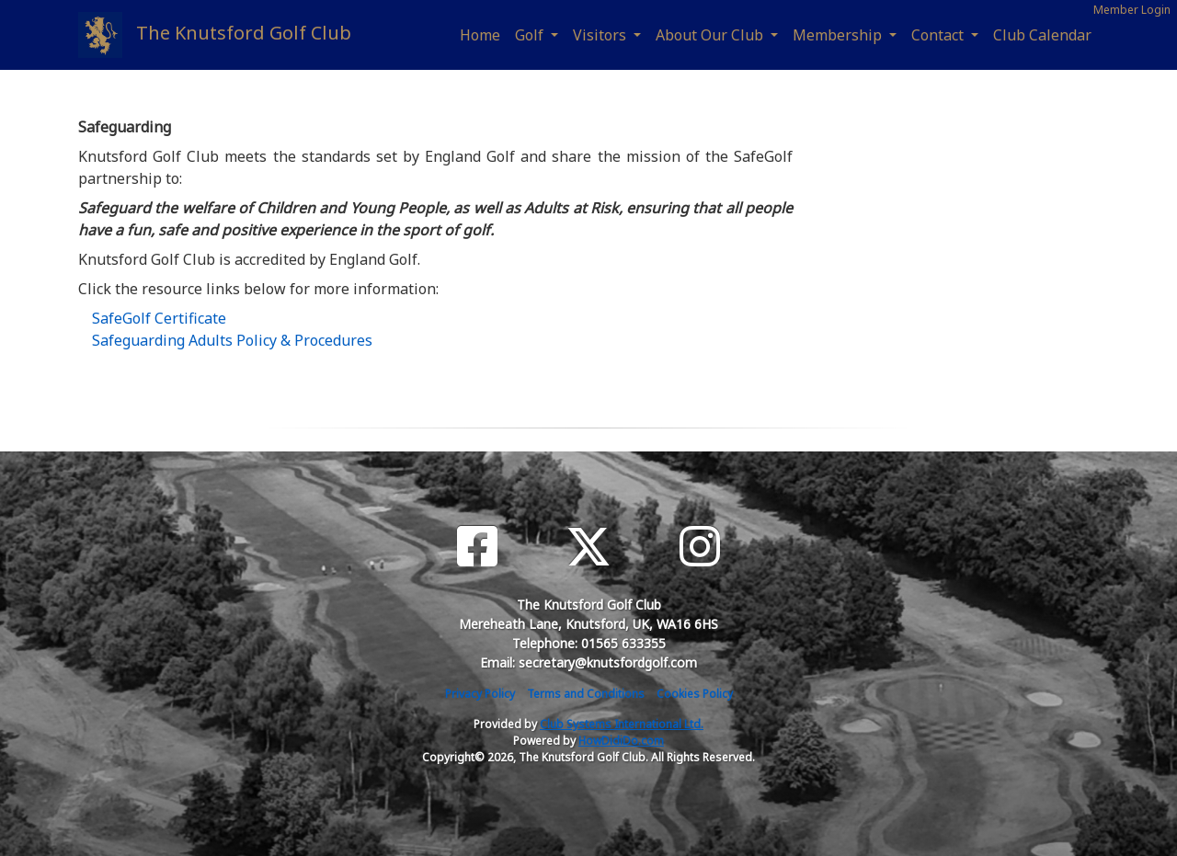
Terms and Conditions (586, 694)
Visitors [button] (601, 35)
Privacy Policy (480, 694)
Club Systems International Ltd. (621, 724)
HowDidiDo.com (621, 740)
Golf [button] (531, 35)
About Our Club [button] (711, 35)
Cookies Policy (695, 694)
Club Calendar (1042, 35)
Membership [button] (839, 35)
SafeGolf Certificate (159, 318)
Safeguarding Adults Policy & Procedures (232, 340)
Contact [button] (939, 35)
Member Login (1132, 9)
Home (480, 35)
